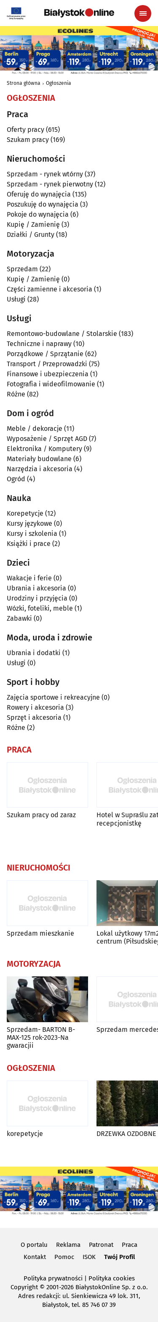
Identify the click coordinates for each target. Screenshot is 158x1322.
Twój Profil (119, 1257)
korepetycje (25, 1134)
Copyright (24, 1287)
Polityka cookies (111, 1278)
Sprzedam (22, 269)
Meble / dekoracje (34, 429)
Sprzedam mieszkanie (40, 933)
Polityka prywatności (53, 1278)
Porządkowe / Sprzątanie (45, 354)
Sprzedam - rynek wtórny (45, 174)
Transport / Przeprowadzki (47, 364)
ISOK (89, 1257)
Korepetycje (25, 513)
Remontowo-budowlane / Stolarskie (62, 334)
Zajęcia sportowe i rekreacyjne (53, 697)
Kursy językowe (29, 523)
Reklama (68, 1245)
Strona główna (23, 83)
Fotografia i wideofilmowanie (51, 384)
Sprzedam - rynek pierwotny (50, 184)
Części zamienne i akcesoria (49, 289)
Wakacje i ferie (29, 578)
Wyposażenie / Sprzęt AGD (47, 439)
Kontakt (35, 1257)
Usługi (16, 299)
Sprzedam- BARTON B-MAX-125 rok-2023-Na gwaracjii (41, 1037)
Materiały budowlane (39, 459)
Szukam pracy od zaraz (41, 815)
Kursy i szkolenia (32, 534)
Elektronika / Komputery (44, 449)
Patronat (101, 1245)
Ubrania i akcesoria (36, 588)
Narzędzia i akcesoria (39, 469)
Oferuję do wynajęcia (39, 194)
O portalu (34, 1245)
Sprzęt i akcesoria (34, 717)
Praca (129, 1245)
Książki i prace (29, 544)
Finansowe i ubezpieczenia (47, 374)
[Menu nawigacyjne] (142, 13)
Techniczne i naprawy (39, 344)
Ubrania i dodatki (34, 653)
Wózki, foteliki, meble (40, 608)
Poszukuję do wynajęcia (42, 204)
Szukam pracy (28, 140)
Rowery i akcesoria (35, 707)
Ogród (16, 479)
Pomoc (64, 1257)
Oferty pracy (25, 130)
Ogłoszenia (58, 83)
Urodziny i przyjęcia (37, 598)
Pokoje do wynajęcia (38, 214)
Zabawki (19, 618)
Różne (16, 394)
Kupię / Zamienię (33, 224)
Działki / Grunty (30, 235)
